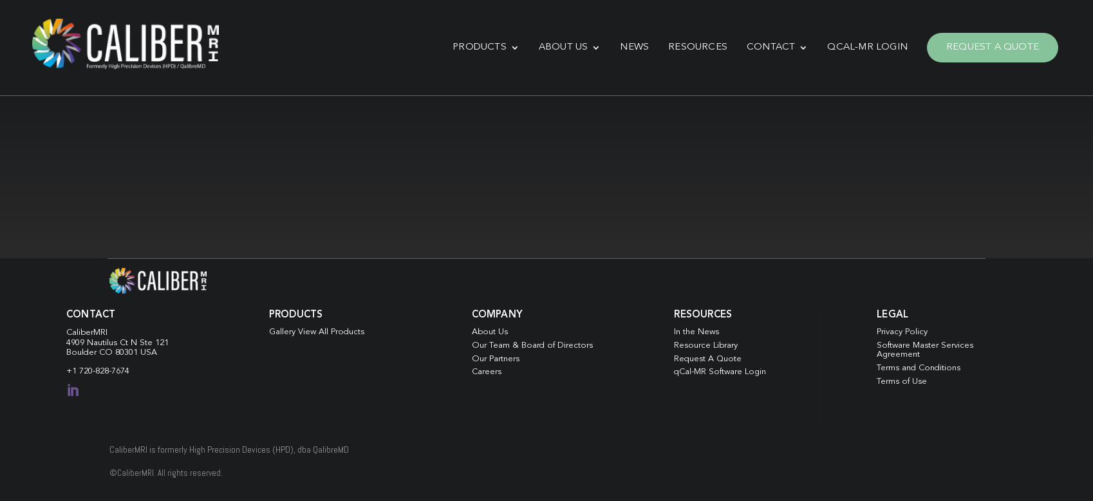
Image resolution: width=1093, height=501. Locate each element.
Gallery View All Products (316, 332)
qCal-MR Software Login (720, 372)
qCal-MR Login (867, 47)
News (634, 47)
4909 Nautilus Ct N (103, 343)
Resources (697, 47)
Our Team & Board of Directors (532, 345)
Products (480, 47)
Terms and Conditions (918, 368)
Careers (486, 372)
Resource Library (706, 345)
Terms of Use (902, 381)
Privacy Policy (902, 332)
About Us (563, 47)
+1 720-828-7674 (97, 371)
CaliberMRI (86, 332)
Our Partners (495, 359)
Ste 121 (154, 343)
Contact (771, 47)
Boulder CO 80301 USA (111, 352)
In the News (696, 332)
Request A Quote (992, 47)
